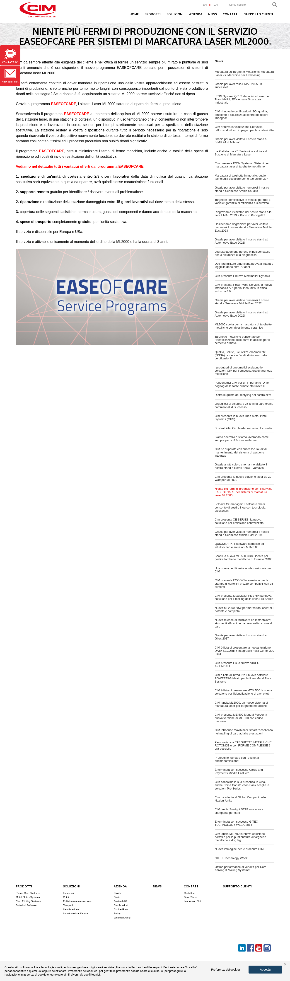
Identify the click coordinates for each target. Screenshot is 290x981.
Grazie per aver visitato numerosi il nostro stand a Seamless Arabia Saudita (242, 189)
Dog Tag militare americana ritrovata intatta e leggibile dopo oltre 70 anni (244, 265)
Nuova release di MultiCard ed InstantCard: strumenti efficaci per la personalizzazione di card (244, 623)
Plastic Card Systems (28, 893)
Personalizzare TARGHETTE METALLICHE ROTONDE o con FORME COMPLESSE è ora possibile (243, 746)
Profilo (117, 893)
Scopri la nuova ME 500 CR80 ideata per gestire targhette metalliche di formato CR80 (243, 557)
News (212, 14)
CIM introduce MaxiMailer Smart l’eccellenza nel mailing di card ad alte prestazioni (244, 731)
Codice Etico (121, 909)
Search (275, 5)
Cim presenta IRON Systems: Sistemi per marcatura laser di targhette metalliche (242, 165)
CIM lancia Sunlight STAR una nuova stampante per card (239, 811)
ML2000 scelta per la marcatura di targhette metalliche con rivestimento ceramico (243, 326)
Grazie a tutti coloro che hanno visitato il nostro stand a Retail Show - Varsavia (241, 466)
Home (134, 14)
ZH (216, 4)
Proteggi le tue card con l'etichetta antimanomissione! (237, 759)
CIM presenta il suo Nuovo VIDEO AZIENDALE (237, 664)
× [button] (285, 964)
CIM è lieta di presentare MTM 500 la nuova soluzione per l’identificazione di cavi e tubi (243, 692)
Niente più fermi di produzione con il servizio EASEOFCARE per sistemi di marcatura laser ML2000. (243, 492)
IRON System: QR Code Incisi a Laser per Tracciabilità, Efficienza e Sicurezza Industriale (242, 99)
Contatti (230, 14)
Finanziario (69, 893)
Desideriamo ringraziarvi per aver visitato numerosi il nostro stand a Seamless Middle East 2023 (243, 227)
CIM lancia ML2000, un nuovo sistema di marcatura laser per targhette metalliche (241, 704)
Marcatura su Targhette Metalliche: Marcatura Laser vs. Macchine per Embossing (244, 73)
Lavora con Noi (192, 901)
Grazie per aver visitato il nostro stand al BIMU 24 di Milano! (241, 140)
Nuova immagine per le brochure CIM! (240, 849)
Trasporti (68, 905)
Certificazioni (121, 905)
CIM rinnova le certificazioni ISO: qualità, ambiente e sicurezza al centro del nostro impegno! (241, 115)
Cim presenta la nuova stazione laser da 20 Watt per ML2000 (243, 478)
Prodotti (153, 14)
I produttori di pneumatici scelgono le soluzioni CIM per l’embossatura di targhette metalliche (243, 371)
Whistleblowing (122, 917)
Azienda (195, 14)
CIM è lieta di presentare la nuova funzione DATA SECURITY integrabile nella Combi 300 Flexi (244, 651)
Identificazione (71, 909)
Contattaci (10, 56)
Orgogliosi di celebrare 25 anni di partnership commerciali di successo (244, 405)
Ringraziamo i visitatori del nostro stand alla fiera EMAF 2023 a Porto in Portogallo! (243, 213)
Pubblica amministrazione (77, 901)
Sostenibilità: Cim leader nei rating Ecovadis (243, 428)
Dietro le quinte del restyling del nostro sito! (243, 395)
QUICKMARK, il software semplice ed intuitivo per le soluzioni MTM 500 (239, 545)
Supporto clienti (258, 14)
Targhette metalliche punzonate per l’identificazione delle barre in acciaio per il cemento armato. (242, 340)
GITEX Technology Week (231, 858)
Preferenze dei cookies (226, 969)
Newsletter (10, 76)
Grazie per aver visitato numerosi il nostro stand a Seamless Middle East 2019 (242, 533)
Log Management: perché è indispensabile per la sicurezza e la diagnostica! (242, 253)
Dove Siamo (190, 897)
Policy (117, 913)
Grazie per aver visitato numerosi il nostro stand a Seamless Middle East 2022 (242, 301)
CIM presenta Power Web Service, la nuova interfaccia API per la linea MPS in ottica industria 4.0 (243, 288)
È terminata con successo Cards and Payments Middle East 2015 (239, 771)
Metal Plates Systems (28, 897)
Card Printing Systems (28, 901)
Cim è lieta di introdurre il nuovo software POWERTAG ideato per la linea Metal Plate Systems (243, 678)
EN (205, 4)
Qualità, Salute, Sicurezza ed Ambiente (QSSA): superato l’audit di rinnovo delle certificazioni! (241, 355)
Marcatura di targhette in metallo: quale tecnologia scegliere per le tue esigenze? (241, 177)
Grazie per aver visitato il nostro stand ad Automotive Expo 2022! (241, 314)
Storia (117, 897)
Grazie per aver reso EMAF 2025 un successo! (238, 85)
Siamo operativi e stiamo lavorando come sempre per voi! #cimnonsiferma (242, 438)
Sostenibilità (120, 901)
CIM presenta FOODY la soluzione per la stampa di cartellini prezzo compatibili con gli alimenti (244, 584)
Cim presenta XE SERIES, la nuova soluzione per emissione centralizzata (239, 521)
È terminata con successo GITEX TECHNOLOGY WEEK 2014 (236, 823)
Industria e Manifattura (75, 913)
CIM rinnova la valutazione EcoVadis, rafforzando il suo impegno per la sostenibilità (244, 128)
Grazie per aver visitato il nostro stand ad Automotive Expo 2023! (241, 241)
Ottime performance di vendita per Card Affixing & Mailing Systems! (240, 868)
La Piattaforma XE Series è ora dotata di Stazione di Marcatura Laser (241, 153)
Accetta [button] (265, 969)
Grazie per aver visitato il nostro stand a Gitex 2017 (241, 637)
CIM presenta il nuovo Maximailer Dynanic (242, 276)
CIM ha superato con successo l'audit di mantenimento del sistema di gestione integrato (241, 452)
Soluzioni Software (26, 905)
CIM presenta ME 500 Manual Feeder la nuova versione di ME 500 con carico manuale (241, 718)
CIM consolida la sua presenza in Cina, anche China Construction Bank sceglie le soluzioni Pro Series (242, 785)
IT (210, 4)
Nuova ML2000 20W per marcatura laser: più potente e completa (244, 609)
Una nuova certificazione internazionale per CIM (243, 570)
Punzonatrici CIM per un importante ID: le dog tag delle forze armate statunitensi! (242, 384)
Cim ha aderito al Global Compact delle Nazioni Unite (240, 799)
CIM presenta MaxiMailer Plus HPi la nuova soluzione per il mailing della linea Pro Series (244, 597)
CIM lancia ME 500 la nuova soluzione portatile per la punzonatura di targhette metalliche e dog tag (240, 837)
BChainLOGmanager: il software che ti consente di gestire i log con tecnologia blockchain (240, 507)
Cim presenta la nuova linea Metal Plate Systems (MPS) (241, 417)
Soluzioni (175, 14)
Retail (66, 897)
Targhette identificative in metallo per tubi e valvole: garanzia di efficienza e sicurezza (243, 201)
